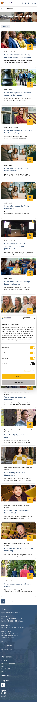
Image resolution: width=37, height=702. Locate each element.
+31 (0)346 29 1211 (8, 645)
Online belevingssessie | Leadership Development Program (18, 131)
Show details (27, 371)
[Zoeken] (22, 3)
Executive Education (8, 669)
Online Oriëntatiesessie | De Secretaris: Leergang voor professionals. (15, 246)
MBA (2, 666)
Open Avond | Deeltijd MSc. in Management (15, 474)
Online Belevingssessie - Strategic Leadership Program (17, 282)
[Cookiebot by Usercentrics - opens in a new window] (23, 318)
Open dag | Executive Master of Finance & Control (16, 511)
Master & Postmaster (8, 663)
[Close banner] (34, 318)
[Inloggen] (25, 3)
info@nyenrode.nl (7, 649)
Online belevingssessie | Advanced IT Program (17, 585)
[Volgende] (12, 601)
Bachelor (4, 660)
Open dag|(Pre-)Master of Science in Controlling (18, 549)
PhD (2, 672)
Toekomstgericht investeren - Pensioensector (15, 398)
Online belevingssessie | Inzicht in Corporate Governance (17, 94)
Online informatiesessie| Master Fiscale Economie (17, 169)
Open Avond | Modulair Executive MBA (17, 436)
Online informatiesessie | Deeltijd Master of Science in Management (17, 56)
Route (3, 641)
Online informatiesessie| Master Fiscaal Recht (17, 207)
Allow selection (18, 382)
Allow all (18, 376)
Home (2, 8)
